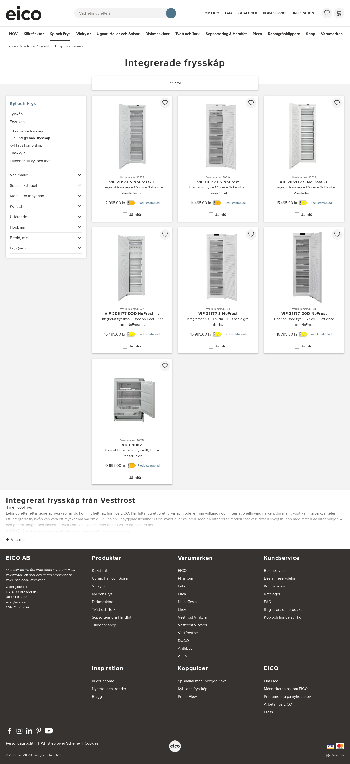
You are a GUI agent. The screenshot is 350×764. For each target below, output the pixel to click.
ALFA (182, 656)
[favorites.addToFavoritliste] (165, 103)
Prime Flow (187, 696)
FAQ (228, 13)
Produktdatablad (149, 203)
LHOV (12, 33)
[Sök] (171, 13)
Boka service (275, 13)
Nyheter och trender (109, 689)
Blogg (97, 696)
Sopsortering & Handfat (226, 33)
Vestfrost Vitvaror (192, 625)
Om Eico (212, 13)
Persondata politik (21, 743)
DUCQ (183, 640)
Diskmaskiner (157, 33)
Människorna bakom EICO (286, 689)
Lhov (182, 609)
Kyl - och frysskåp (192, 689)
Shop (310, 33)
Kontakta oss (274, 586)
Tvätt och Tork (187, 33)
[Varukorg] (339, 13)
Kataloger (247, 13)
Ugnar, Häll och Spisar (110, 578)
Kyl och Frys (60, 33)
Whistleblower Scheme (60, 743)
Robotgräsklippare (284, 33)
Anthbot (185, 648)
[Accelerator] (26, 13)
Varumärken (332, 33)
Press (268, 712)
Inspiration (303, 13)
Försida (11, 46)
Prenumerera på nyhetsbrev (287, 696)
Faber (183, 586)
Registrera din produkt (283, 609)
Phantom (185, 578)
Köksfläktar (34, 33)
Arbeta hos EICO (278, 704)
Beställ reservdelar (279, 578)
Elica (182, 594)
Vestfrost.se (188, 633)
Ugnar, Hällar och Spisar (118, 33)
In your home (103, 681)
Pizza (257, 33)
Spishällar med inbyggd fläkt (202, 681)
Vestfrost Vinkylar (193, 617)
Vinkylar (83, 33)
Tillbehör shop (104, 625)
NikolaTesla (187, 601)
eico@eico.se (16, 602)
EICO (182, 570)
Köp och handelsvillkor (283, 617)
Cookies (91, 743)
